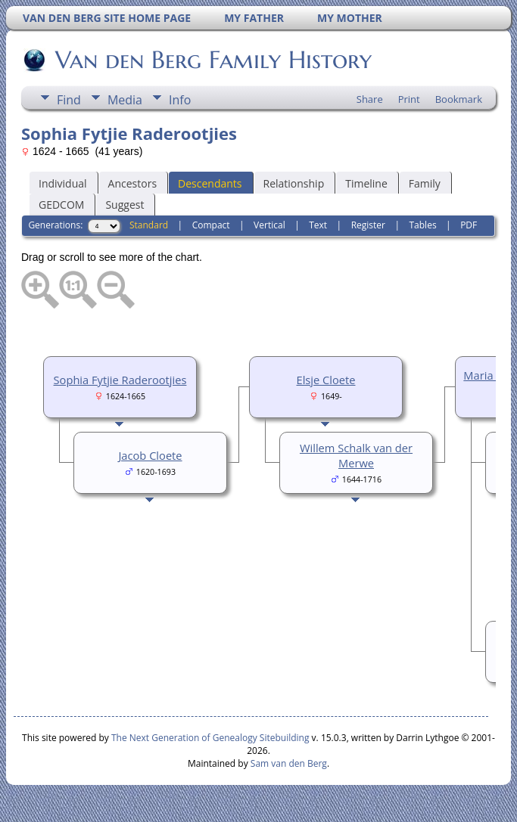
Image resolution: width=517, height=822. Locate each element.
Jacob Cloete (150, 455)
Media (124, 100)
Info (180, 100)
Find (69, 100)
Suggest (124, 204)
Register (368, 225)
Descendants (209, 183)
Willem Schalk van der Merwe (356, 455)
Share (370, 99)
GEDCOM (61, 204)
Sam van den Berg (289, 763)
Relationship (294, 183)
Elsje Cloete (326, 379)
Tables (423, 225)
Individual (63, 183)
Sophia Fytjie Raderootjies (120, 379)
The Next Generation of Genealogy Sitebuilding (210, 737)
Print (409, 99)
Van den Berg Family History (212, 60)
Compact (211, 225)
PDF (468, 225)
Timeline (366, 183)
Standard (148, 225)
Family (425, 183)
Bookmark (458, 99)
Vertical (269, 225)
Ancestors (132, 183)
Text (318, 225)
